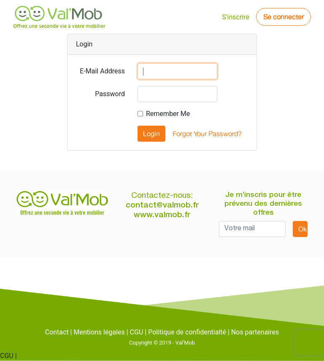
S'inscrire (235, 17)
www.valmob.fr (162, 215)
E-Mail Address (102, 71)
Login (151, 133)
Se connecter (283, 17)
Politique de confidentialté (187, 332)
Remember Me (168, 114)
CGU (136, 332)
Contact (57, 332)
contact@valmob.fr (162, 206)
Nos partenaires (255, 332)
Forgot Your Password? (207, 133)
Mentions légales (98, 332)
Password (110, 94)
